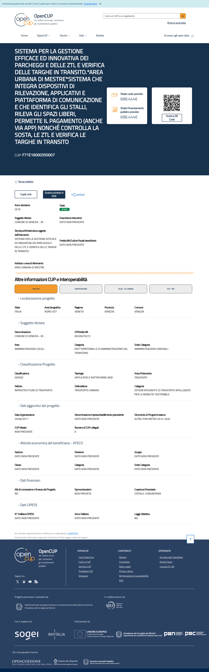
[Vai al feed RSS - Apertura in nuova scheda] (36, 581)
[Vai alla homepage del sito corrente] (24, 19)
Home (24, 35)
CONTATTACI (73, 533)
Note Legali (125, 566)
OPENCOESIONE (81, 288)
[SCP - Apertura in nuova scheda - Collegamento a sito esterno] (105, 661)
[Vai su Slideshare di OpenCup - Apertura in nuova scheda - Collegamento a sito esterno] (24, 581)
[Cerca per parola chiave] (142, 16)
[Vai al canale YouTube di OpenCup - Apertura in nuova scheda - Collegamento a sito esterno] (30, 581)
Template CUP (86, 571)
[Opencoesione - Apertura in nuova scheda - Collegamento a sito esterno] (31, 662)
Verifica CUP (85, 566)
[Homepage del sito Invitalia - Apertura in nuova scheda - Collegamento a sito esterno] (70, 632)
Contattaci (124, 562)
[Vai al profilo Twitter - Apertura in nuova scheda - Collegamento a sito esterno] (18, 581)
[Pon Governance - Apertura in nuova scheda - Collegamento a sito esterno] (189, 631)
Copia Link (25, 194)
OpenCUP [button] (43, 35)
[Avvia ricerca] (183, 16)
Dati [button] (83, 35)
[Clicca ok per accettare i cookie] (100, 3)
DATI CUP (36, 288)
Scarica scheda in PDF (54, 194)
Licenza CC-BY (167, 566)
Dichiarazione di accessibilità (133, 576)
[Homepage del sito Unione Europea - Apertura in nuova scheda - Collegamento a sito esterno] (110, 631)
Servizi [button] (65, 35)
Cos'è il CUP (85, 562)
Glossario (83, 576)
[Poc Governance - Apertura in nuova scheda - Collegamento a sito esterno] (175, 631)
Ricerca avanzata (176, 23)
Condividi (77, 194)
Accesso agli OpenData (171, 557)
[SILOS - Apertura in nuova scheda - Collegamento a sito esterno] (66, 662)
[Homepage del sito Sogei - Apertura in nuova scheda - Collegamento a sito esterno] (31, 632)
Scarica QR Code (172, 117)
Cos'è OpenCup (86, 557)
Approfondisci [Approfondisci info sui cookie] (90, 3)
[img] (149, 226)
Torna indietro (25, 182)
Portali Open (166, 562)
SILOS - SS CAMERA (125, 288)
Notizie (100, 35)
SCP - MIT (170, 288)
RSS (121, 580)
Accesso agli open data (179, 35)
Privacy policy (126, 571)
